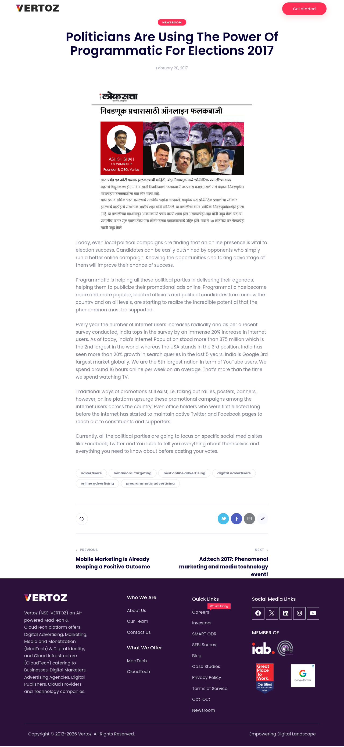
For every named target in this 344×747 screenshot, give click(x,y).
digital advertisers (234, 473)
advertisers (91, 473)
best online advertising (184, 473)
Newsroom (172, 22)
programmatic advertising (150, 483)
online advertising (97, 483)
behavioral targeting (133, 473)
